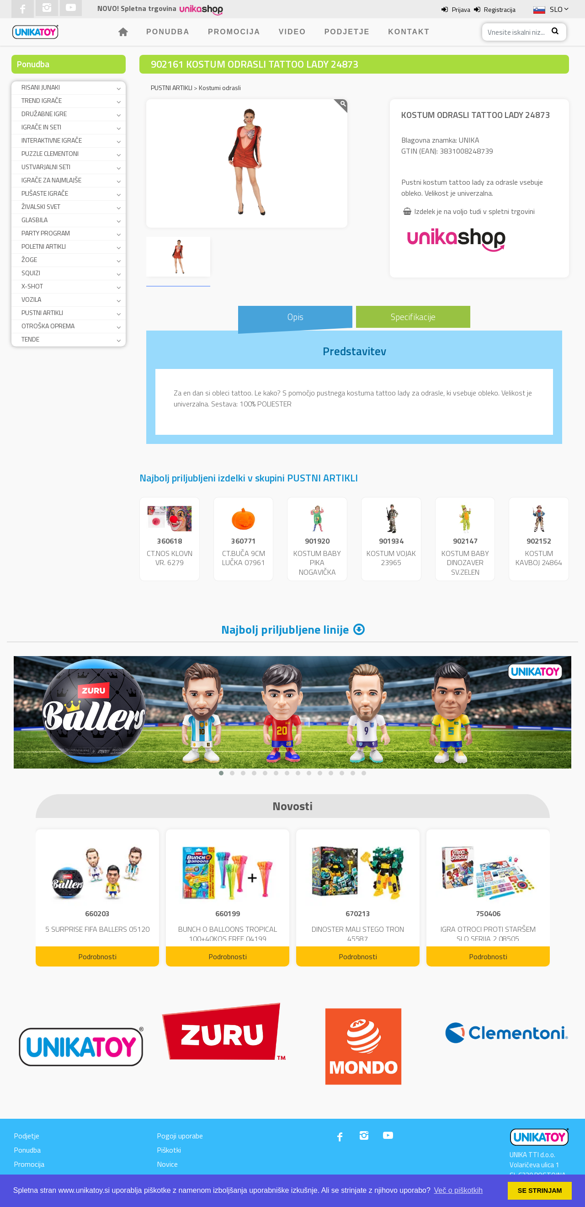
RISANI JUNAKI (40, 87)
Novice (167, 1164)
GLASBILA (34, 219)
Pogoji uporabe (180, 1135)
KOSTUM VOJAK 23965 (391, 558)
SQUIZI (30, 273)
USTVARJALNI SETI (45, 166)
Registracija (500, 9)
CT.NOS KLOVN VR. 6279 (169, 558)
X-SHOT (32, 286)
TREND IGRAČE (41, 100)
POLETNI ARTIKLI (43, 246)
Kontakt (409, 32)
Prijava (461, 9)
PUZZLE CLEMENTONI (50, 153)
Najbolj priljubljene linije (285, 629)
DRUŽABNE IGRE (44, 113)
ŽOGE (29, 259)
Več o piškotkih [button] (458, 1190)
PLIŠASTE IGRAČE (44, 193)
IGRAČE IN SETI (41, 127)
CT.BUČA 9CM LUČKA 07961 (243, 558)
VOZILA (31, 299)
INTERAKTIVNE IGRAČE (51, 140)
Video (292, 32)
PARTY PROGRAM (45, 233)
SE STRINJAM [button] (540, 1190)
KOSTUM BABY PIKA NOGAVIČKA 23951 (317, 567)
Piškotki (169, 1149)
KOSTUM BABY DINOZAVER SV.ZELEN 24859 (465, 567)
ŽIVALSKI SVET (40, 206)
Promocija (234, 32)
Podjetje (347, 32)
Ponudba (168, 32)
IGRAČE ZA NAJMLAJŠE (51, 180)
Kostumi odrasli (220, 87)
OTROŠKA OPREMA (47, 326)
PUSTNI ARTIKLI (42, 312)
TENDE (30, 339)
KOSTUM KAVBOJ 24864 (539, 558)
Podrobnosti (97, 956)
